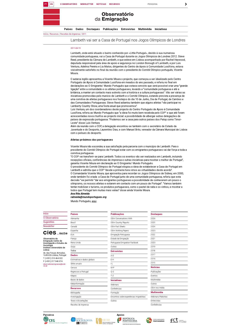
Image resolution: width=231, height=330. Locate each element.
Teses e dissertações (79, 301)
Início (45, 213)
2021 (153, 239)
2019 (153, 247)
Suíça (73, 247)
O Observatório (51, 218)
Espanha (74, 231)
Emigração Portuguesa (120, 235)
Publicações (110, 29)
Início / (46, 34)
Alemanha (75, 218)
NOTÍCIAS (101, 4)
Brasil (73, 222)
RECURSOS (114, 4)
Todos (73, 251)
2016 (153, 259)
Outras (114, 247)
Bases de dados (77, 280)
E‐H (112, 260)
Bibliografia (75, 293)
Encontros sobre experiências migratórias (128, 297)
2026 (153, 218)
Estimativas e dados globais (83, 260)
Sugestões (48, 222)
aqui (94, 201)
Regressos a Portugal (80, 272)
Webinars (115, 285)
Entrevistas (128, 29)
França (73, 239)
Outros (114, 301)
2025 (153, 222)
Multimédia (145, 29)
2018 (153, 251)
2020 (153, 243)
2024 (153, 227)
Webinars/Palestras (159, 297)
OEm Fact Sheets (118, 227)
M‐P (112, 268)
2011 (83, 34)
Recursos (76, 288)
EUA (72, 235)
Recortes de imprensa (80, 305)
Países (74, 214)
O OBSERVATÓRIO (68, 4)
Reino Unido (76, 243)
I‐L (112, 264)
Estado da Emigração (120, 239)
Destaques (93, 29)
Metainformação (77, 284)
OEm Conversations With (121, 218)
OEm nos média (157, 288)
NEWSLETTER (86, 4)
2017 (153, 255)
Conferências (116, 289)
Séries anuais (76, 264)
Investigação (76, 297)
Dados (79, 29)
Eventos (154, 276)
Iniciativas (161, 29)
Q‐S (112, 272)
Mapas (74, 276)
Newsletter (48, 226)
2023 (153, 231)
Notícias (155, 267)
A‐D (112, 256)
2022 (153, 235)
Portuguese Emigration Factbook (124, 243)
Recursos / (54, 34)
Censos (74, 268)
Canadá (74, 227)
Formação (115, 293)
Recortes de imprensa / (70, 34)
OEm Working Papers (120, 231)
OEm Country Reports (120, 222)
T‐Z (112, 276)
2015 (153, 263)
